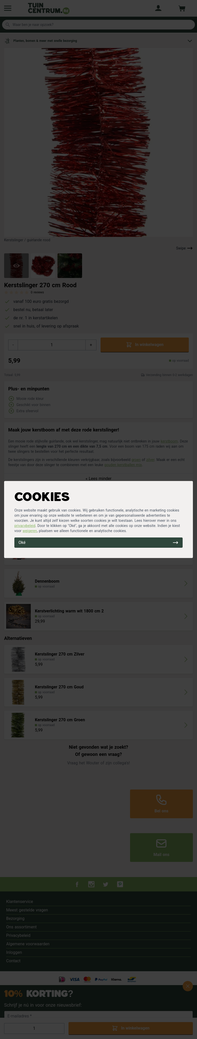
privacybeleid (24, 526)
